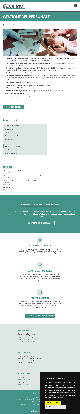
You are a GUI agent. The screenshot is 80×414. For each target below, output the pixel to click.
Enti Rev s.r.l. (10, 25)
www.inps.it (6, 172)
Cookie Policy (21, 399)
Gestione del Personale (12, 146)
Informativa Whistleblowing (22, 405)
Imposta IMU (9, 139)
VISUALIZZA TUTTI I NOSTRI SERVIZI (40, 316)
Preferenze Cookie (33, 399)
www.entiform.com (24, 379)
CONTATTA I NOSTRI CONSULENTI (40, 223)
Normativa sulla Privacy (12, 126)
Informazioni (9, 129)
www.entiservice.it (8, 189)
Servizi (20, 25)
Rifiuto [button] (57, 403)
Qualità (7, 149)
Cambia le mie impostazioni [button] (55, 407)
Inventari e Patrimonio (12, 143)
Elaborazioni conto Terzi (12, 136)
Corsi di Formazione (11, 153)
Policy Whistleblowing (39, 405)
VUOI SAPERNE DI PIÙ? (13, 107)
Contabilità (8, 132)
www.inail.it (6, 177)
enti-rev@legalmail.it (27, 341)
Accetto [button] (48, 403)
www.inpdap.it (7, 184)
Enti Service (32, 97)
